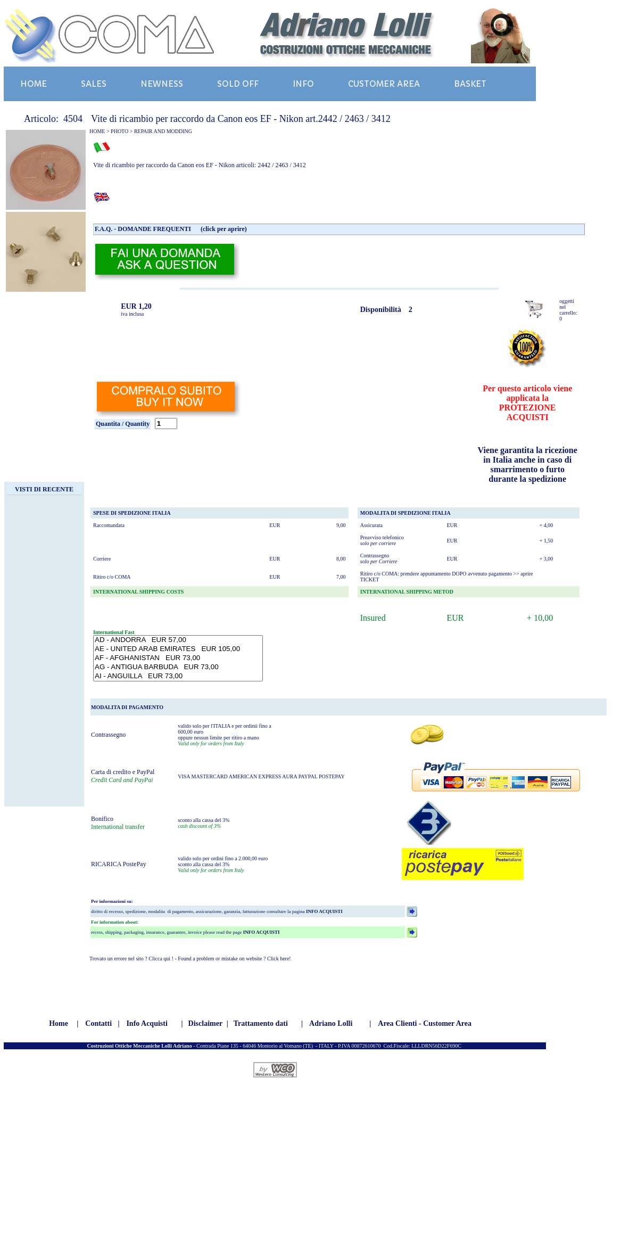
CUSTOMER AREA (384, 84)
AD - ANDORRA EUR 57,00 (178, 640)
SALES (93, 84)
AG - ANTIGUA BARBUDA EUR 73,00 (178, 667)
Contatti (98, 1023)
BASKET (470, 84)
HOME (33, 84)
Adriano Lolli (330, 1023)
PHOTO (119, 131)
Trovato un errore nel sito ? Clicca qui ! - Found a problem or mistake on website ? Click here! (190, 958)
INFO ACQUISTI (324, 911)
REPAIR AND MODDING (163, 131)
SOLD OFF (238, 84)
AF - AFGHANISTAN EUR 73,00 (178, 658)
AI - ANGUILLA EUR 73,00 (178, 676)
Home (58, 1023)
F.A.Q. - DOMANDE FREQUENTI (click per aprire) (171, 229)
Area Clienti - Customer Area (424, 1023)
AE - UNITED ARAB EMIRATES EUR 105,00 (178, 649)
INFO (303, 84)
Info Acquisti (146, 1023)
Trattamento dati (261, 1023)
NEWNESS (161, 84)
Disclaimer (205, 1023)
